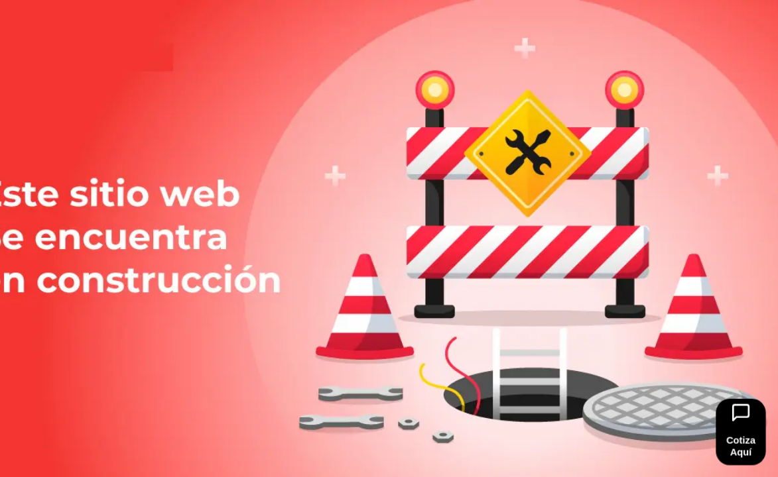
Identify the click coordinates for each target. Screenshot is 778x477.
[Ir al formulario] (740, 432)
